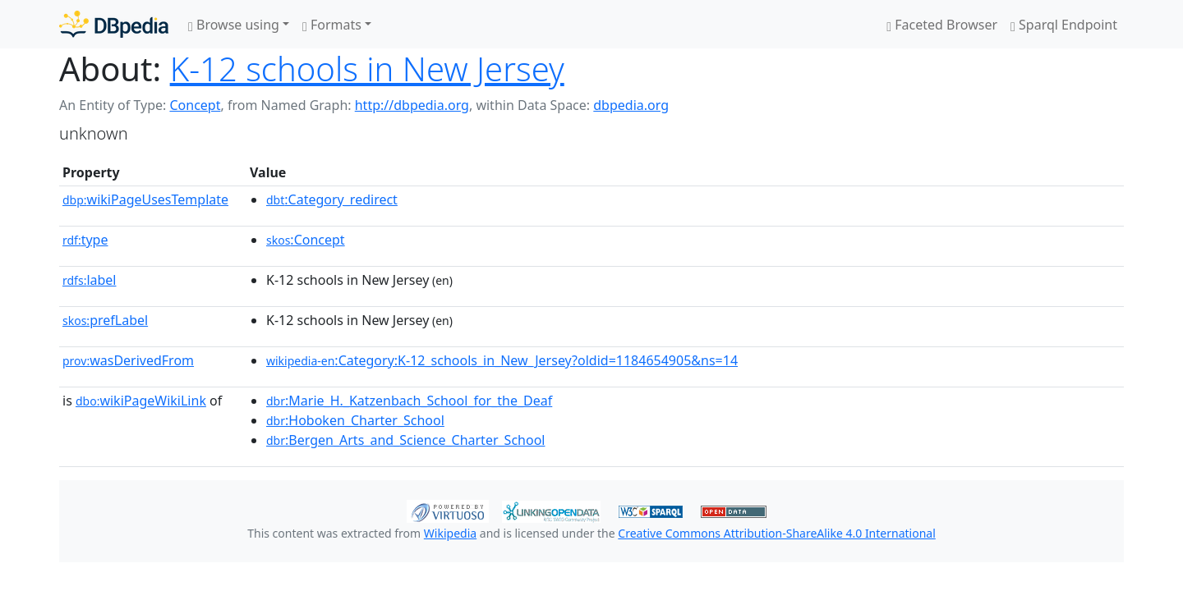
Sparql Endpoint (1063, 25)
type (85, 240)
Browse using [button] (233, 25)
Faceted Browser (941, 25)
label (89, 280)
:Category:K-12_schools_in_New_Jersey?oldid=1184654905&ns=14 (502, 360)
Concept (194, 105)
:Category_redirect (332, 199)
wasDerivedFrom (128, 360)
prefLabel (105, 320)
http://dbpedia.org (412, 105)
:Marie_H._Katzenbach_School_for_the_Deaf (409, 401)
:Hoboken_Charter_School (355, 420)
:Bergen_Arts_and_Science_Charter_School (405, 440)
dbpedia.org (631, 105)
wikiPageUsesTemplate (145, 199)
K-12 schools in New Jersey (367, 68)
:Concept (305, 240)
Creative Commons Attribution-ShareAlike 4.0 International (776, 533)
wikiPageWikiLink (141, 401)
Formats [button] (331, 25)
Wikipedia (450, 533)
